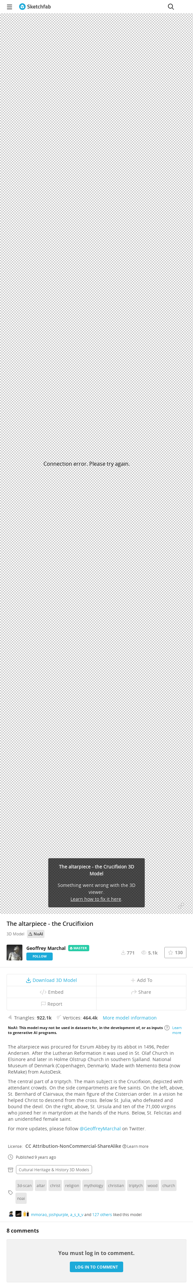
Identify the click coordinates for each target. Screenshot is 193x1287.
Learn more (173, 1030)
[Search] (171, 7)
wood (152, 1185)
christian (116, 1185)
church (168, 1185)
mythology (93, 1185)
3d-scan (24, 1185)
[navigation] (10, 7)
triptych (136, 1185)
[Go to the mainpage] (35, 6)
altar (41, 1185)
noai (21, 1198)
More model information (130, 1018)
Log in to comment (96, 1267)
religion (72, 1185)
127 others (102, 1214)
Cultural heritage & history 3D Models (54, 1169)
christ (55, 1185)
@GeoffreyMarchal (100, 1128)
